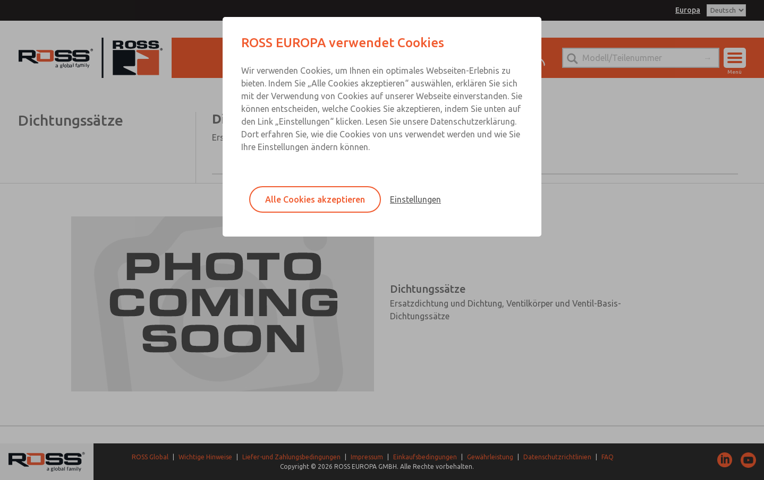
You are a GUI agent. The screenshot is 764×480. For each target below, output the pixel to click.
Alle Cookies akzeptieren (315, 199)
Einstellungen (415, 199)
